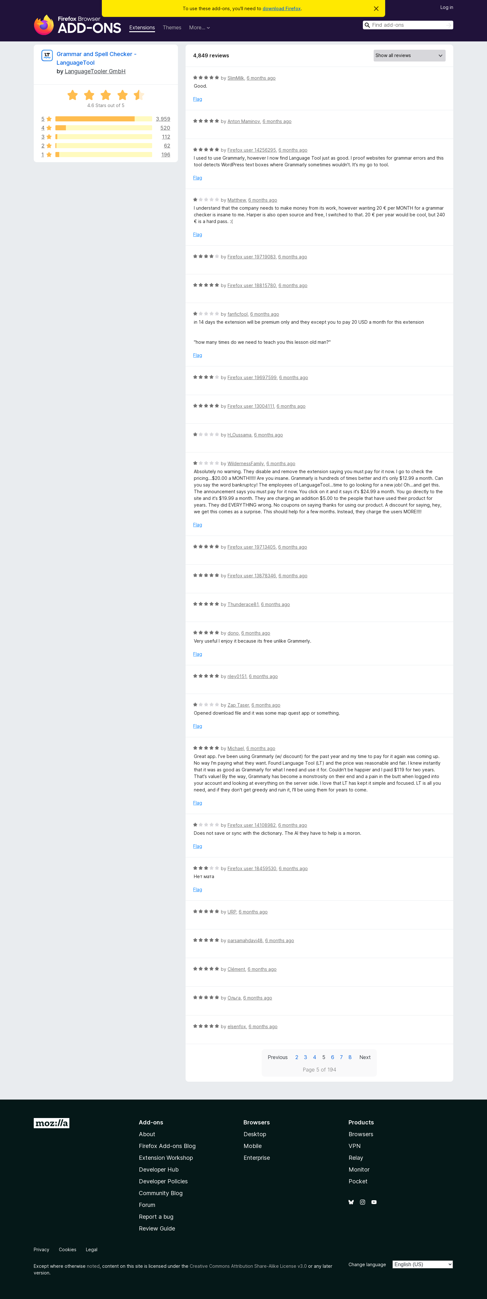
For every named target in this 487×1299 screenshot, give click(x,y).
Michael (236, 748)
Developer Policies (163, 1181)
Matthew (237, 200)
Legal (91, 1249)
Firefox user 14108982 (252, 825)
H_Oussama (239, 434)
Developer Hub (159, 1169)
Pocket (358, 1181)
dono (233, 633)
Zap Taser (238, 705)
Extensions (142, 27)
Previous (278, 1057)
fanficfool (238, 314)
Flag (197, 99)
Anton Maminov (244, 121)
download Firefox (282, 8)
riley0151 (237, 676)
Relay (356, 1157)
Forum (147, 1205)
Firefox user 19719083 (252, 256)
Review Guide (157, 1228)
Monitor (359, 1169)
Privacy (41, 1249)
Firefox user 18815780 (252, 285)
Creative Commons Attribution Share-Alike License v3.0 (248, 1266)
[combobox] (408, 25)
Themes (172, 27)
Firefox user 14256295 (252, 150)
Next (365, 1057)
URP (232, 911)
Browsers (361, 1134)
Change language (367, 1264)
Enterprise (256, 1157)
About (147, 1134)
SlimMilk (236, 78)
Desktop (254, 1134)
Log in (447, 7)
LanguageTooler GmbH (95, 71)
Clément (236, 969)
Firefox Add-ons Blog (167, 1146)
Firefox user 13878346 (252, 575)
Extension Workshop (166, 1157)
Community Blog (161, 1193)
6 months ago (261, 78)
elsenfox (237, 1026)
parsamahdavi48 (245, 940)
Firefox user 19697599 (252, 377)
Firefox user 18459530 (252, 868)
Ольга (234, 997)
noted (93, 1266)
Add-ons (151, 1122)
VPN (355, 1146)
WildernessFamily (246, 463)
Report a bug (156, 1216)
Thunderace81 (243, 604)
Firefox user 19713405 (252, 547)
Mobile (252, 1146)
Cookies (67, 1249)
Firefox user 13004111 (251, 406)
